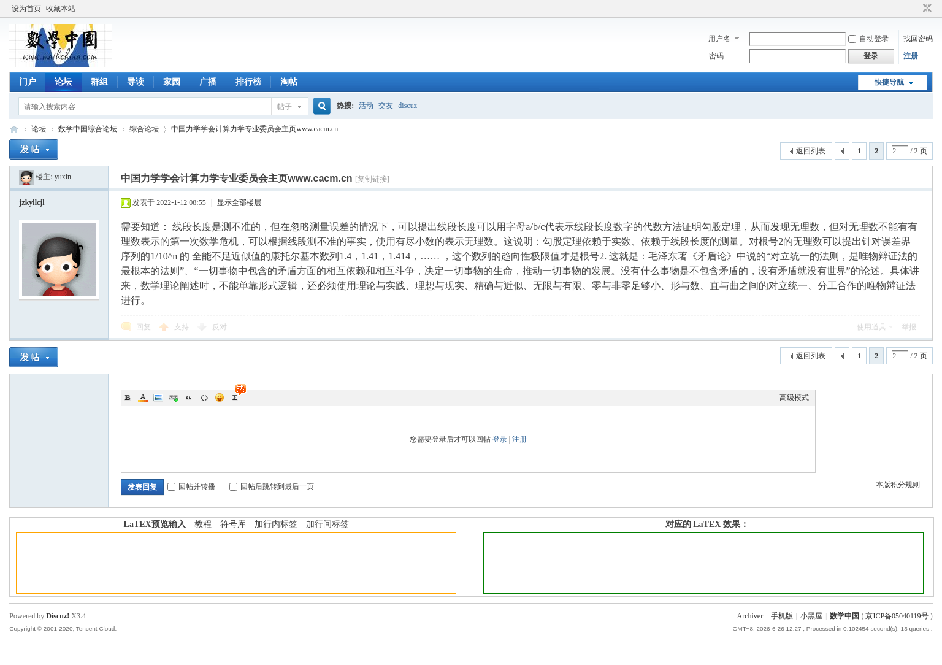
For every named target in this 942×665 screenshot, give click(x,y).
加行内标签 (276, 524)
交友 (385, 105)
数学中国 (14, 129)
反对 (219, 327)
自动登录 (868, 38)
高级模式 (794, 397)
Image (158, 397)
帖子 (284, 106)
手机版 (782, 616)
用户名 (719, 38)
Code (204, 397)
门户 (27, 81)
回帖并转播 (191, 486)
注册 (910, 56)
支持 (182, 327)
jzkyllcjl (31, 202)
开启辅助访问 (916, 8)
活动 (366, 105)
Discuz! (57, 616)
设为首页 (26, 8)
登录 (499, 439)
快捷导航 (889, 82)
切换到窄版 (926, 8)
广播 (207, 81)
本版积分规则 (898, 484)
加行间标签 (327, 524)
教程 (203, 524)
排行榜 (248, 81)
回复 (143, 327)
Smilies (219, 397)
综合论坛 (144, 129)
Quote (189, 397)
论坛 (63, 81)
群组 (99, 81)
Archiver (750, 616)
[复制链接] (372, 179)
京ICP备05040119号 (896, 616)
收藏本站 (60, 8)
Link (173, 397)
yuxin (63, 176)
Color (143, 397)
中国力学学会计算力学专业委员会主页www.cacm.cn (254, 129)
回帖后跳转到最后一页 (271, 486)
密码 (716, 56)
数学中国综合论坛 (87, 129)
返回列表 (810, 151)
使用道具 (871, 327)
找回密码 (918, 38)
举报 (909, 327)
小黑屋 (811, 616)
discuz (407, 105)
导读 (135, 81)
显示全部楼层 (239, 202)
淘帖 (288, 81)
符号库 (233, 524)
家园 (171, 81)
